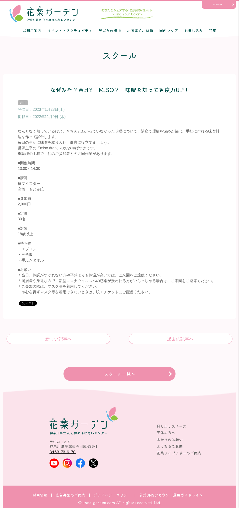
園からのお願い (170, 439)
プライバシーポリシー (112, 495)
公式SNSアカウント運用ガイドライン (171, 495)
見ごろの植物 (109, 30)
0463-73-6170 (62, 451)
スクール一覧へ (119, 374)
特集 (212, 30)
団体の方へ (166, 432)
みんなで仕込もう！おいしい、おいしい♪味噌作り (180, 339)
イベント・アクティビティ (69, 30)
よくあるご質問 (170, 446)
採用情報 (39, 495)
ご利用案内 (32, 30)
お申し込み (193, 30)
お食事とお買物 (140, 30)
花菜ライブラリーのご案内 (179, 453)
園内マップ (168, 30)
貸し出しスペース (171, 426)
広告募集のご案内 (70, 495)
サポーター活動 (217, 5)
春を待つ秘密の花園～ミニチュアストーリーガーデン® (58, 339)
